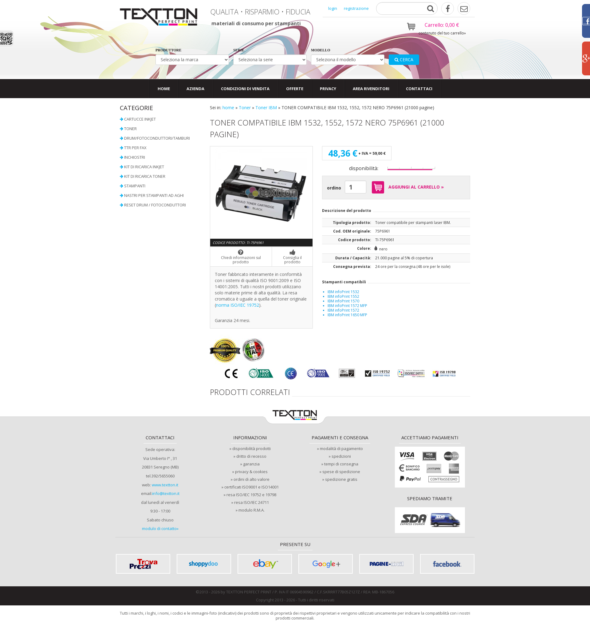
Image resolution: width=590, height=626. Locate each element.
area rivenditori (371, 88)
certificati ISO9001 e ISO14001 (251, 487)
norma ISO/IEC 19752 (237, 305)
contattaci (419, 88)
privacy (328, 88)
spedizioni (341, 456)
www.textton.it (165, 485)
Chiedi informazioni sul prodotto (241, 256)
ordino (334, 188)
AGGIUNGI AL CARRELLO (406, 187)
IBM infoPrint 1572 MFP (347, 305)
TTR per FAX (135, 147)
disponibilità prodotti (251, 448)
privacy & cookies (251, 471)
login (332, 8)
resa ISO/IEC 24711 (251, 502)
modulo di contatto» (160, 528)
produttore (168, 50)
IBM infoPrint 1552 (343, 296)
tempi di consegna (341, 464)
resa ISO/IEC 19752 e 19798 (251, 494)
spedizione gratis (341, 479)
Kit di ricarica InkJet (144, 166)
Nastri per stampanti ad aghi (154, 195)
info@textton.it (165, 493)
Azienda (195, 88)
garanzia (251, 464)
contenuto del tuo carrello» (442, 33)
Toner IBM (266, 107)
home (228, 107)
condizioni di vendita (245, 88)
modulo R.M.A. (251, 510)
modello (320, 50)
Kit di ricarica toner (144, 176)
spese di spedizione (341, 471)
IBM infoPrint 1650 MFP (347, 314)
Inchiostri (134, 157)
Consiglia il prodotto (292, 256)
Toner (245, 107)
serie (238, 50)
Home (164, 88)
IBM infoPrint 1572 (343, 310)
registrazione (356, 8)
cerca (404, 59)
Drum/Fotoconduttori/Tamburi (157, 138)
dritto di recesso (251, 456)
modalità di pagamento (341, 448)
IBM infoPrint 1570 (343, 301)
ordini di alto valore (251, 479)
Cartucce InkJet (140, 119)
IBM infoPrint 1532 (343, 291)
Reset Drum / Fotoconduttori (155, 205)
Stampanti (134, 186)
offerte (294, 88)
